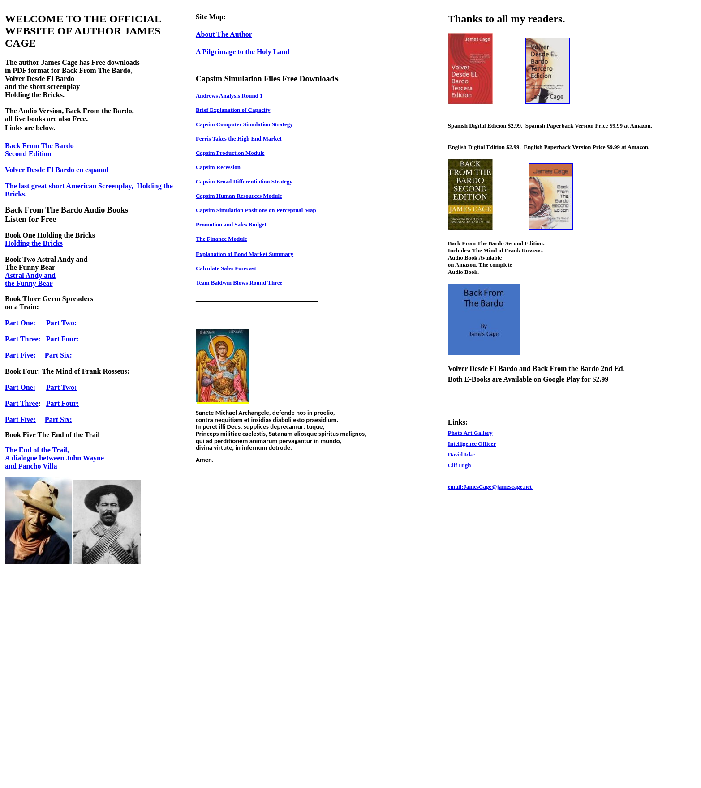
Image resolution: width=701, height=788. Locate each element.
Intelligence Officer (472, 443)
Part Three (22, 403)
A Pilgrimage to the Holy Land (242, 51)
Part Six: (58, 355)
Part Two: (61, 323)
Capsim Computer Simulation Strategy (244, 124)
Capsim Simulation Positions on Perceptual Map (256, 210)
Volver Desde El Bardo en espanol (56, 170)
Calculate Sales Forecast (226, 268)
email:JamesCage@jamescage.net (490, 486)
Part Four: (62, 339)
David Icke (461, 454)
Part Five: (22, 355)
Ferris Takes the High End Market (239, 138)
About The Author (224, 34)
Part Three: (23, 339)
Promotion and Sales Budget (231, 224)
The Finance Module (221, 238)
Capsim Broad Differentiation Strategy (244, 181)
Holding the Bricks (34, 243)
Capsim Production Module (230, 152)
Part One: (20, 323)
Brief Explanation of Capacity (233, 109)
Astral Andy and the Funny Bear (30, 279)
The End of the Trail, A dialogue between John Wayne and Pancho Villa (54, 458)
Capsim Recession (218, 167)
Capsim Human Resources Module (239, 195)
